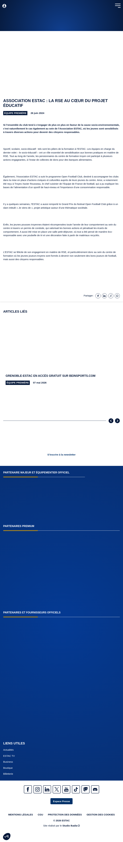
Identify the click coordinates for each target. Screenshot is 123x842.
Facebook (28, 789)
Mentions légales (20, 814)
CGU (40, 814)
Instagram (37, 789)
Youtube (66, 789)
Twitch (85, 789)
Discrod (95, 789)
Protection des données (65, 814)
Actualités (8, 749)
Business (8, 761)
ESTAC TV (9, 755)
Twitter (56, 789)
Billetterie (8, 773)
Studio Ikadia (71, 825)
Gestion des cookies (101, 814)
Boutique (8, 767)
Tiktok (76, 789)
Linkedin (47, 789)
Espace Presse (61, 801)
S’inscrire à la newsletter (61, 454)
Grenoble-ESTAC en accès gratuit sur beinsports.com (50, 375)
